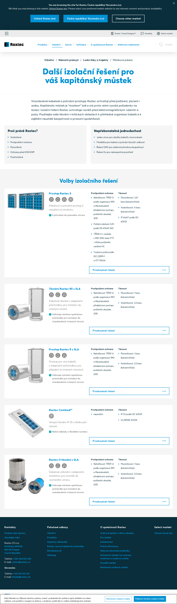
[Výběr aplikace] (6, 33)
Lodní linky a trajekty (95, 60)
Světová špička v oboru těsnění (117, 533)
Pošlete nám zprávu (14, 533)
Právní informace (109, 546)
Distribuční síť (54, 550)
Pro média (105, 537)
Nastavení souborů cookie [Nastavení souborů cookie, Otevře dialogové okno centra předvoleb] (118, 599)
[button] (123, 33)
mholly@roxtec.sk (21, 576)
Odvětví (49, 60)
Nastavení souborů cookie (114, 567)
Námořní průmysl (69, 60)
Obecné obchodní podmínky (115, 550)
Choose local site (163, 533)
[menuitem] (43, 45)
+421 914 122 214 (21, 573)
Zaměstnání (106, 541)
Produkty (52, 537)
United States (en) (58, 8)
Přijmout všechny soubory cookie (149, 599)
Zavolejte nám (12, 537)
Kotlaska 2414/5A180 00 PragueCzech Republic (13, 549)
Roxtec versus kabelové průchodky (65, 546)
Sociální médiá (108, 562)
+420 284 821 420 (22, 558)
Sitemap (51, 555)
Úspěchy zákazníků (57, 541)
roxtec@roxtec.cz (21, 562)
